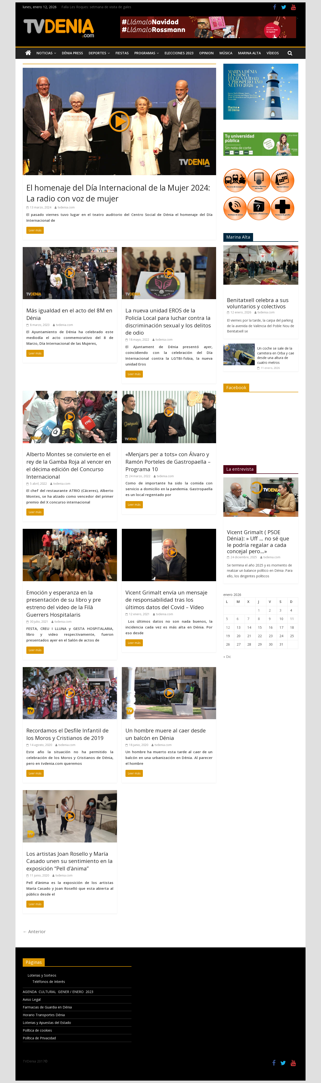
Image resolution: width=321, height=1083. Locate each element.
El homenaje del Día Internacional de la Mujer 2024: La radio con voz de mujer (118, 193)
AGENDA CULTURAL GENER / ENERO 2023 (58, 991)
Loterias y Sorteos (42, 975)
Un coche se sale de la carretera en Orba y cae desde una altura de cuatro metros (275, 355)
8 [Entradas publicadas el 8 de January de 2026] (259, 618)
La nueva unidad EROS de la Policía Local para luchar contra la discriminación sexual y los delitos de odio (168, 321)
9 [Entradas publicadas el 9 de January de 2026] (270, 618)
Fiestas (122, 53)
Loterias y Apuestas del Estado (47, 1022)
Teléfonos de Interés (48, 981)
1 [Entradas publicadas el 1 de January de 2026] (259, 610)
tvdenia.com (66, 207)
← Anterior (34, 931)
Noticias (44, 53)
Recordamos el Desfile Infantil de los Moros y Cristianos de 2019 (67, 734)
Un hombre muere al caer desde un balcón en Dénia (165, 734)
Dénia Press (72, 53)
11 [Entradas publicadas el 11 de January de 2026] (292, 618)
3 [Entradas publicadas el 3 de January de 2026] (280, 610)
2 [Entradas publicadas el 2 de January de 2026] (270, 610)
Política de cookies (37, 1030)
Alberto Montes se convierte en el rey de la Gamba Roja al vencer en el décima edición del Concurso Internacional (68, 465)
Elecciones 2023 (179, 53)
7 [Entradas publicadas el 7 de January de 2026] (248, 618)
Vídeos (273, 53)
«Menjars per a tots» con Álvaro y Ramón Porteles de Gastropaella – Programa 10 (168, 461)
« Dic (227, 656)
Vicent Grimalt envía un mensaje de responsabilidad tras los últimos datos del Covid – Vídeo (166, 600)
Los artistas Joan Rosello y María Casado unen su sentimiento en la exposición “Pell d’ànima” (69, 861)
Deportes (97, 53)
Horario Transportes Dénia (44, 1015)
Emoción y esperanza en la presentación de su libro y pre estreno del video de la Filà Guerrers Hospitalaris (63, 603)
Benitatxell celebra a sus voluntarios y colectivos (258, 303)
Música (225, 53)
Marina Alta (249, 53)
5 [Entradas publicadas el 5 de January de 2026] (227, 618)
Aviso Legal (32, 999)
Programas (144, 53)
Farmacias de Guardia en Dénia (47, 1007)
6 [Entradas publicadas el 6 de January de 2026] (238, 618)
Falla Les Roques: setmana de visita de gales (96, 7)
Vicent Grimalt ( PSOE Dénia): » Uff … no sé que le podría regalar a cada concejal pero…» (258, 541)
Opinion (206, 53)
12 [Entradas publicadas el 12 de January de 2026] (228, 627)
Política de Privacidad (39, 1038)
